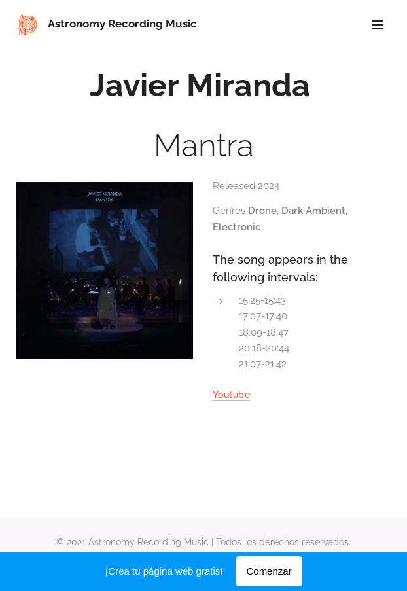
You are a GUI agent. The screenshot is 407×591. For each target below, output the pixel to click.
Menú (377, 25)
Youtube (231, 394)
